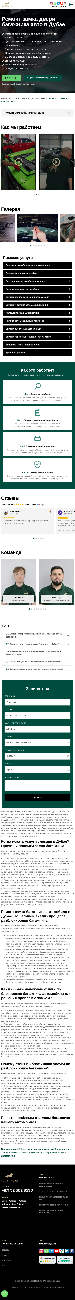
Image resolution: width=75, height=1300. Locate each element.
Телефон (9, 710)
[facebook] (72, 1251)
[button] (36, 194)
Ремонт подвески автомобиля (23, 289)
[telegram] (58, 3)
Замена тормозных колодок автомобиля (28, 337)
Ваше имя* (10, 696)
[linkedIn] (67, 1251)
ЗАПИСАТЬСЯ (36, 797)
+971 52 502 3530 (17, 1190)
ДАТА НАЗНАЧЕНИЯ (14, 750)
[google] (65, 3)
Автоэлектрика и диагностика (22, 313)
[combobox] (9, 715)
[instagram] (51, 3)
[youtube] (61, 3)
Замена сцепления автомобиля (23, 329)
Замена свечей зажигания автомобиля (27, 297)
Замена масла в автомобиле (22, 273)
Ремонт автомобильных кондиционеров (28, 265)
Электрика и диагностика (30, 99)
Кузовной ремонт (15, 353)
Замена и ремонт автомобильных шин (27, 305)
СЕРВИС (8, 737)
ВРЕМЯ (8, 764)
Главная (6, 99)
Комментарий (12, 777)
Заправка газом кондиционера (23, 345)
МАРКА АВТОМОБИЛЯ (15, 723)
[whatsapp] (55, 3)
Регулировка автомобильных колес (26, 281)
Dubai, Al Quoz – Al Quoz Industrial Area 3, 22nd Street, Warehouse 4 (14, 1204)
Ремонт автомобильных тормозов (25, 321)
